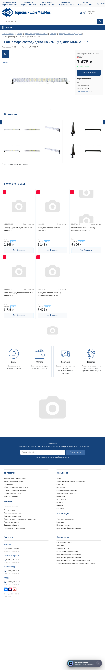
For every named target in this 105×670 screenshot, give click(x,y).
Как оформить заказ (64, 542)
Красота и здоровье (11, 496)
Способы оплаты (63, 548)
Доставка (60, 545)
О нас (59, 478)
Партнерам (61, 487)
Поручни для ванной (11, 522)
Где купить (60, 505)
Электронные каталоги (65, 519)
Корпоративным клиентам (67, 490)
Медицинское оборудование (14, 478)
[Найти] (100, 21)
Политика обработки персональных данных (73, 560)
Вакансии (60, 484)
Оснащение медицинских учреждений (71, 481)
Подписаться (75, 452)
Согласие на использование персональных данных (76, 563)
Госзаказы (61, 496)
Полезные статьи (63, 525)
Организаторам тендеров (66, 493)
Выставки (60, 522)
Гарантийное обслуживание (67, 551)
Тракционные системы (12, 493)
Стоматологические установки (15, 490)
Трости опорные (10, 510)
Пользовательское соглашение (69, 554)
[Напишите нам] (84, 663)
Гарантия (60, 502)
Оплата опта (61, 499)
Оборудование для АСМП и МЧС (16, 487)
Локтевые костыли (11, 506)
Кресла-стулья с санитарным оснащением (20, 519)
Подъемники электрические (14, 528)
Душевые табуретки (11, 525)
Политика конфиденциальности (69, 557)
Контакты (60, 508)
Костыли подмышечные (13, 512)
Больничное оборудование (14, 481)
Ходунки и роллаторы (12, 516)
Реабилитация (9, 484)
